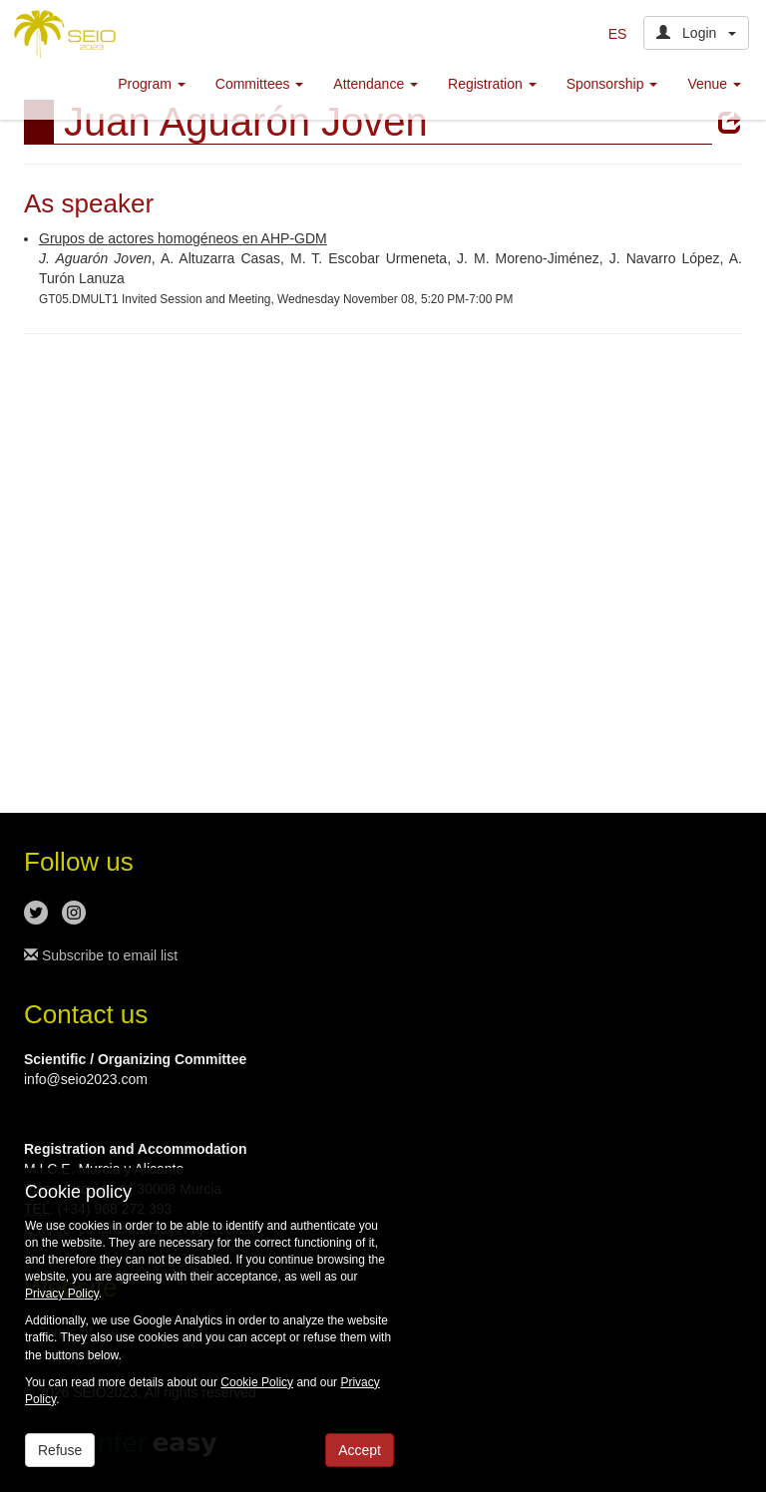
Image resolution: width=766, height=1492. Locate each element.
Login (696, 33)
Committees (259, 84)
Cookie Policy (256, 1382)
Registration (492, 84)
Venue (714, 84)
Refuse (60, 1450)
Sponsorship (612, 84)
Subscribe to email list (101, 955)
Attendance (375, 84)
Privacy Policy (62, 1294)
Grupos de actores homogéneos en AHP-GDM (183, 238)
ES (617, 34)
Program (152, 84)
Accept (359, 1450)
